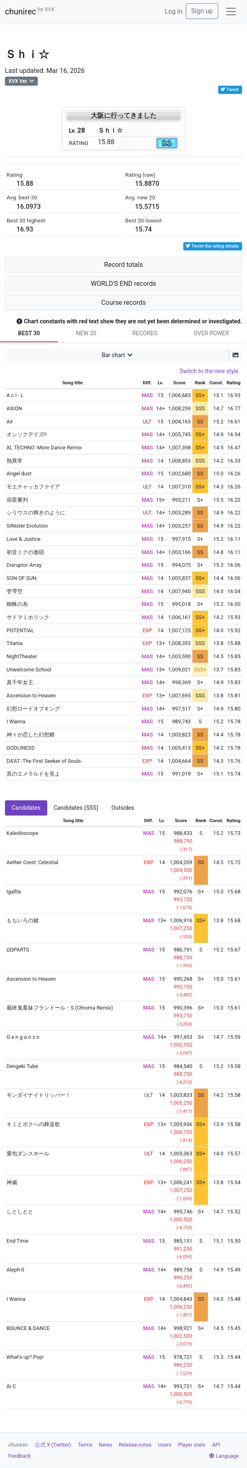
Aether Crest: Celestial (32, 862)
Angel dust (19, 473)
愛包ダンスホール (28, 1153)
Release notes (135, 1445)
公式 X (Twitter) (53, 1445)
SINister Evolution (27, 526)
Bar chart (113, 355)
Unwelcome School (29, 669)
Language (224, 1456)
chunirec (29, 11)
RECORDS (144, 333)
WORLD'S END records (123, 284)
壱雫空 (15, 591)
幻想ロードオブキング (33, 709)
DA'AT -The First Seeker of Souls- (44, 761)
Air (10, 421)
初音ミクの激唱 (25, 552)
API (216, 1445)
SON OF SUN (22, 578)
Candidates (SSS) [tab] (76, 807)
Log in (173, 11)
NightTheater (22, 656)
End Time (17, 1241)
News (105, 1445)
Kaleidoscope (22, 833)
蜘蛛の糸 (17, 604)
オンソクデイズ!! (27, 434)
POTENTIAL (20, 630)
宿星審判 (17, 500)
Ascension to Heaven (31, 695)
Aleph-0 (15, 1270)
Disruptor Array (24, 565)
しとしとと (20, 1212)
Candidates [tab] (26, 807)
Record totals (123, 265)
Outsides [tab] (122, 807)
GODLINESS (21, 748)
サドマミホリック (28, 617)
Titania (15, 643)
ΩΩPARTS (18, 950)
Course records (123, 302)
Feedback (19, 1456)
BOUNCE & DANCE (28, 1328)
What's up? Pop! (25, 1357)
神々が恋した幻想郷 (31, 735)
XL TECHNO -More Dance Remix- (45, 447)
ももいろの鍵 (23, 920)
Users (165, 1445)
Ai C (11, 1386)
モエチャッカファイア (33, 487)
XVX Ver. (18, 81)
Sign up (202, 11)
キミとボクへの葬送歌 (33, 1124)
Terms (85, 1445)
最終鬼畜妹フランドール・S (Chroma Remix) (60, 1008)
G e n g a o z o (23, 1037)
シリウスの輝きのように (36, 513)
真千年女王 (20, 682)
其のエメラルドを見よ (33, 774)
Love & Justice (24, 539)
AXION (14, 408)
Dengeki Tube (22, 1066)
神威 (12, 1182)
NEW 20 (86, 333)
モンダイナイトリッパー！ (39, 1095)
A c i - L (15, 395)
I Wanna (16, 721)
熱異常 (15, 461)
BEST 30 (29, 333)
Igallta (14, 891)
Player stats (191, 1445)
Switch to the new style (209, 371)
